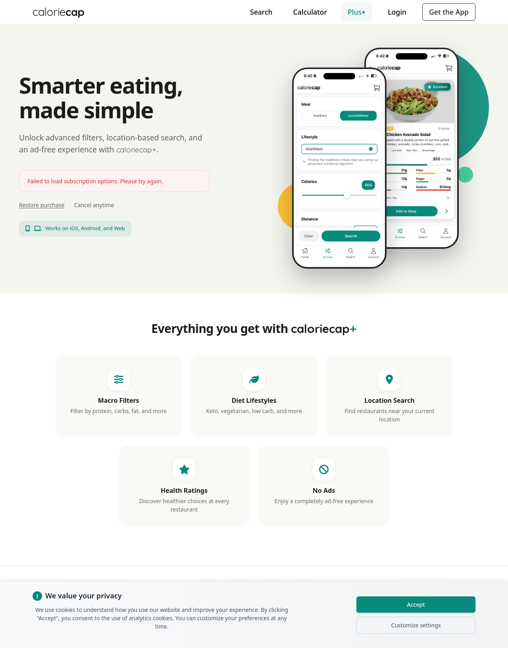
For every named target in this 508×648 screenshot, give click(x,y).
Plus (357, 12)
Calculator (310, 12)
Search (261, 12)
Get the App (449, 12)
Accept (416, 604)
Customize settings (416, 625)
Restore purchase (41, 205)
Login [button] (397, 12)
